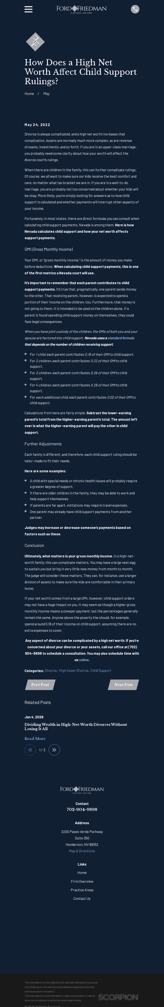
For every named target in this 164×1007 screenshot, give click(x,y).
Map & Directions (82, 851)
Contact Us (82, 899)
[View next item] (55, 750)
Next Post (123, 685)
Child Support (101, 670)
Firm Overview (82, 882)
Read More (35, 739)
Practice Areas (82, 890)
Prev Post (40, 685)
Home (82, 873)
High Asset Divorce (73, 670)
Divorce (51, 670)
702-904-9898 (82, 810)
